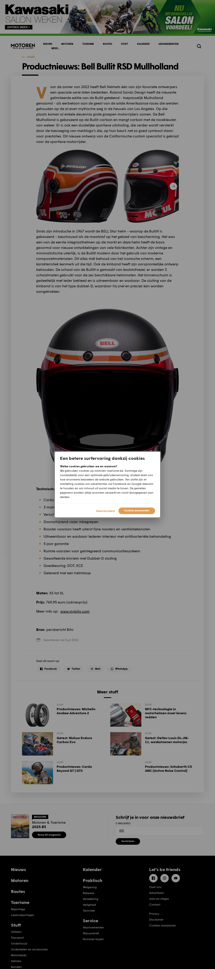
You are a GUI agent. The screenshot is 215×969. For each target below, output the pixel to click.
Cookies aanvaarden (136, 510)
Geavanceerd (105, 510)
